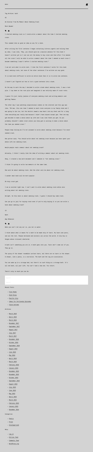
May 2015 (12, 393)
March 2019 (13, 314)
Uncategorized (14, 425)
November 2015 (14, 374)
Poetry (11, 418)
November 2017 (14, 323)
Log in (11, 434)
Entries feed (13, 437)
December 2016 (14, 339)
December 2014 (14, 409)
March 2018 (13, 320)
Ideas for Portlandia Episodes (20, 301)
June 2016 (12, 352)
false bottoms (14, 304)
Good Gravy (13, 295)
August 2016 (13, 349)
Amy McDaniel (9, 219)
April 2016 (13, 358)
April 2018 (13, 317)
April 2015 (13, 397)
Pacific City (13, 298)
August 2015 (13, 384)
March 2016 (13, 361)
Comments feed (14, 440)
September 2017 (14, 326)
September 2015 (14, 381)
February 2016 (14, 365)
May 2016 (12, 355)
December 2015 (14, 371)
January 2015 (13, 406)
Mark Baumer (9, 26)
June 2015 (12, 390)
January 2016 (13, 368)
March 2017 (13, 336)
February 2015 (14, 403)
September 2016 (14, 345)
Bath (6, 215)
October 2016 (13, 342)
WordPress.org (14, 444)
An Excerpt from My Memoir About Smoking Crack (22, 22)
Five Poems (13, 292)
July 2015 (12, 387)
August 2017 (13, 329)
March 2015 (13, 400)
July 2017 (12, 333)
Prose (11, 422)
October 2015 (13, 377)
